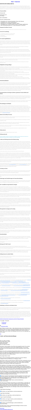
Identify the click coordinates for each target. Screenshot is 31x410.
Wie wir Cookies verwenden (5, 344)
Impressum (17, 1)
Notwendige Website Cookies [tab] (5, 341)
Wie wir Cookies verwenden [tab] (5, 340)
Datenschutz (2, 408)
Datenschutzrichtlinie (3, 403)
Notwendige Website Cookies (5, 355)
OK (0, 333)
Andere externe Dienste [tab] (4, 342)
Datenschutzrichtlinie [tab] (3, 343)
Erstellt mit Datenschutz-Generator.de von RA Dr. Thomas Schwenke (12, 318)
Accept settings (2, 409)
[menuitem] (16, 322)
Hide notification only (9, 409)
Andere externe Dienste (4, 380)
